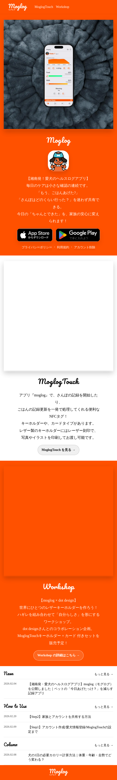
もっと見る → (103, 674)
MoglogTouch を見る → (58, 450)
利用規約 (63, 247)
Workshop (62, 7)
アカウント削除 (84, 247)
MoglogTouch (44, 7)
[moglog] (18, 7)
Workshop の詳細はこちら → (58, 655)
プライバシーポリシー (37, 247)
